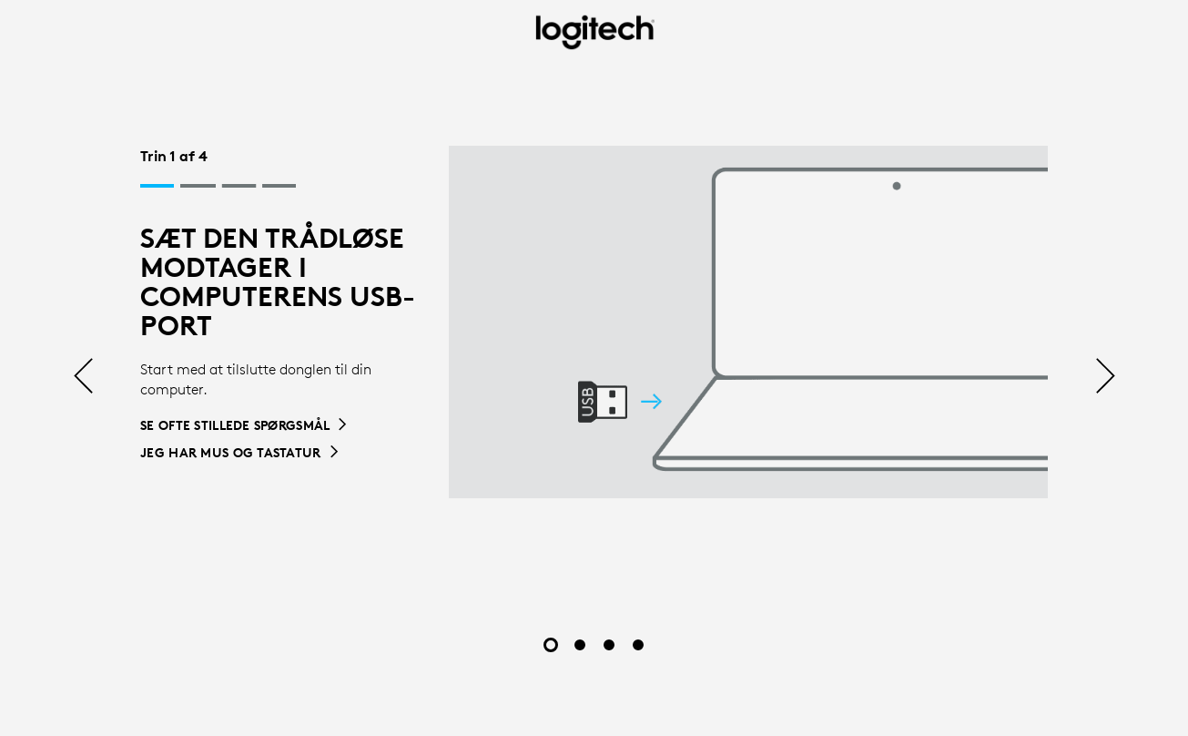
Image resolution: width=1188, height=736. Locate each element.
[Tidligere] (83, 377)
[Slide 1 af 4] (550, 645)
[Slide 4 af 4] (638, 645)
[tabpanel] (594, 322)
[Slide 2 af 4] (579, 645)
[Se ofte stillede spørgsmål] (244, 425)
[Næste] (1106, 377)
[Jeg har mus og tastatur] (240, 453)
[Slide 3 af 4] (609, 645)
